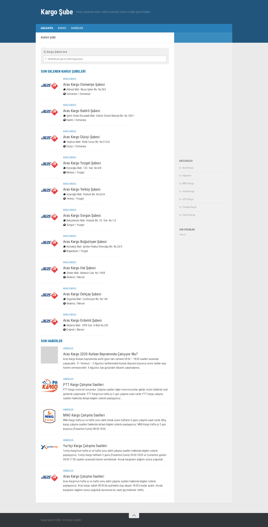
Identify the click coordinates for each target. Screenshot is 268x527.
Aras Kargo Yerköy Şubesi (81, 189)
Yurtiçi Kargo (188, 214)
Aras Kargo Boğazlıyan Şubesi (85, 241)
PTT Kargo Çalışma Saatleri (83, 384)
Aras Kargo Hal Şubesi (79, 268)
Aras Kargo (69, 79)
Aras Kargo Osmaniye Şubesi (84, 84)
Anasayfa (47, 28)
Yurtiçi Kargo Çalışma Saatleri (85, 446)
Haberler (77, 28)
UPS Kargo (187, 199)
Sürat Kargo (188, 191)
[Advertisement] (203, 99)
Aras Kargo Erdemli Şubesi (82, 320)
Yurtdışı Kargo (189, 207)
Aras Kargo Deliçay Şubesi (82, 294)
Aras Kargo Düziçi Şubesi (81, 137)
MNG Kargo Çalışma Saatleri (84, 415)
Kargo (62, 28)
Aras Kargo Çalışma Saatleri (83, 476)
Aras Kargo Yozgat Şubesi (82, 163)
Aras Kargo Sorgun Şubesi (82, 215)
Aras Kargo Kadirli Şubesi (81, 111)
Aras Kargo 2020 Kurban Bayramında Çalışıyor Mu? (100, 354)
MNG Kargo (188, 183)
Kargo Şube (57, 12)
